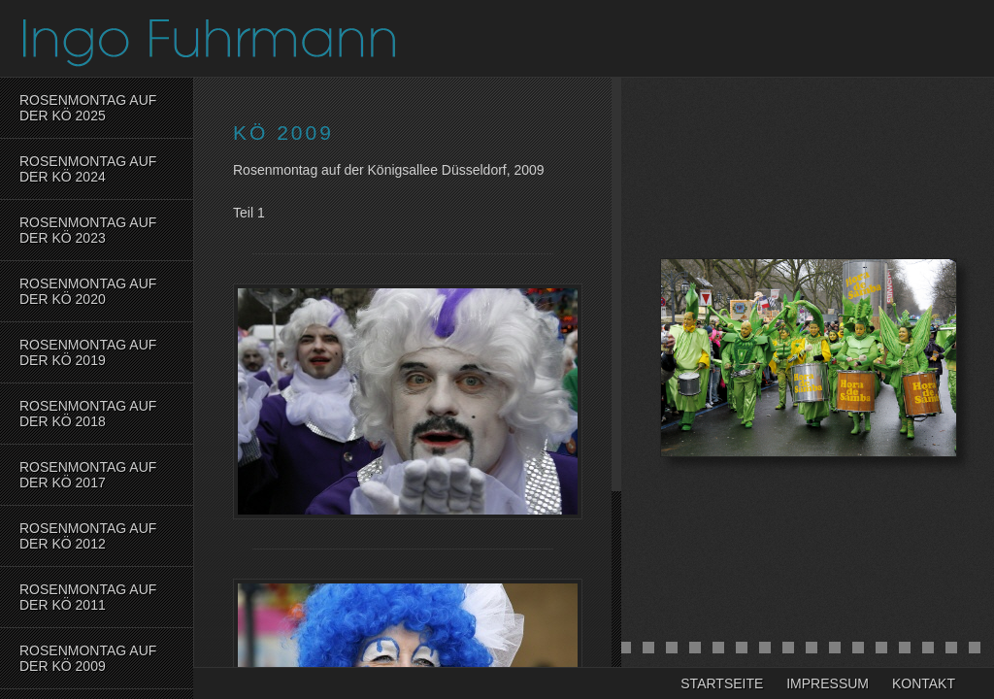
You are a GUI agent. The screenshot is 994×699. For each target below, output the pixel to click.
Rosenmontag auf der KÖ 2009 (87, 658)
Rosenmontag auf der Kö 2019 (87, 352)
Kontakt (923, 683)
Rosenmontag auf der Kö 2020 (87, 291)
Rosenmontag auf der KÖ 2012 (87, 535)
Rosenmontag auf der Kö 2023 (87, 230)
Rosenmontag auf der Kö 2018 (87, 413)
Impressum (827, 683)
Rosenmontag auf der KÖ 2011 (87, 597)
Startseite (721, 683)
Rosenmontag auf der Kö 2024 (87, 168)
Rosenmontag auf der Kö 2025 (87, 107)
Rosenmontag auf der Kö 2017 (87, 474)
